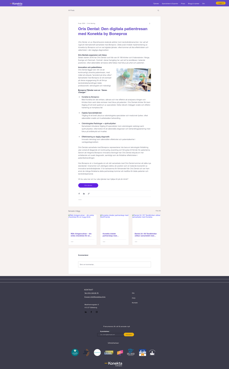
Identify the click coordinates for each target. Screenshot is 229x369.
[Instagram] (97, 312)
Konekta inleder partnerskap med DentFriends (110, 235)
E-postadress (104, 331)
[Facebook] (91, 312)
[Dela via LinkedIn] (84, 194)
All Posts (71, 10)
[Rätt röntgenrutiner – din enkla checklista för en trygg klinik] (82, 222)
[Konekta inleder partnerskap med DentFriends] (114, 222)
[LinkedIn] (86, 312)
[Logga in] (221, 3)
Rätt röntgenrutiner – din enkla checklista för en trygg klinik (81, 235)
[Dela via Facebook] (79, 194)
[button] (158, 10)
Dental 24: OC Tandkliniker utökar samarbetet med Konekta (146, 235)
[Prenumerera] (129, 334)
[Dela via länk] (89, 194)
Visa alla (158, 211)
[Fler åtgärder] (150, 23)
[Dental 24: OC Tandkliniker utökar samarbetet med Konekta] (146, 222)
